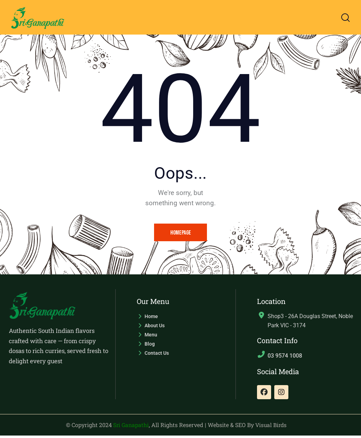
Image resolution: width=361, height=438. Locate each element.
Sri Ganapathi (130, 427)
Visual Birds (271, 427)
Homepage (180, 233)
